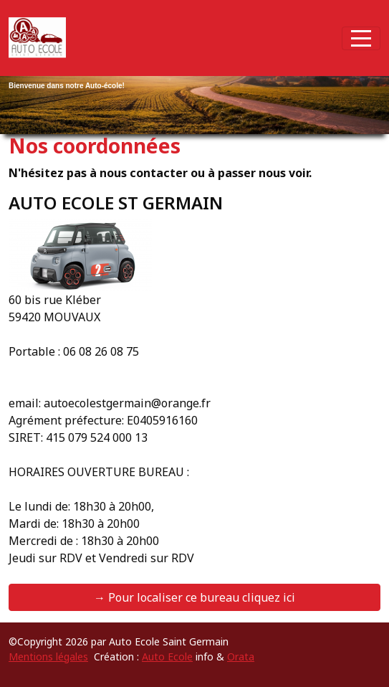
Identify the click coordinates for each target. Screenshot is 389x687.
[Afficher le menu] (361, 38)
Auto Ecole (167, 656)
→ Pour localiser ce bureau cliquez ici (194, 597)
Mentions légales (48, 656)
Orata (240, 656)
